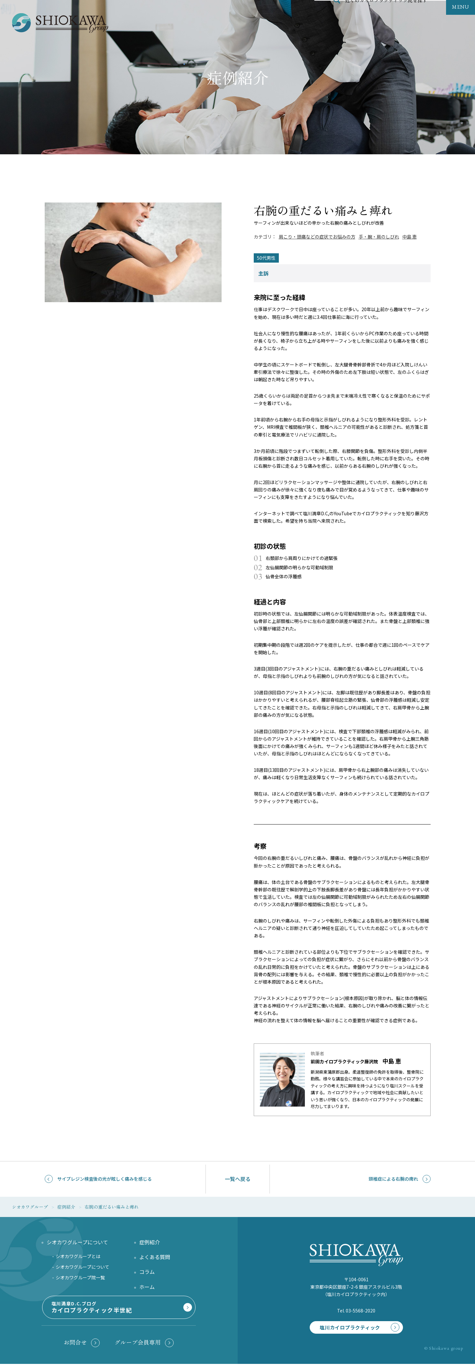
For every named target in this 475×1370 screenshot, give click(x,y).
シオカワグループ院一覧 (80, 1279)
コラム (147, 1274)
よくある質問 (154, 1259)
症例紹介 (149, 1244)
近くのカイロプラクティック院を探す (386, 14)
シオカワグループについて (82, 1269)
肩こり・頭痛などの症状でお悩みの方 (317, 236)
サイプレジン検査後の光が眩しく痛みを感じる (104, 1179)
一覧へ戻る (238, 1179)
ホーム (147, 1289)
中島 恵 (409, 236)
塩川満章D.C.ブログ (117, 1313)
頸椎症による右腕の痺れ (393, 1179)
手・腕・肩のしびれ (379, 236)
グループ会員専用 (137, 1346)
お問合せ (75, 1346)
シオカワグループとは (78, 1258)
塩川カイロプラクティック (345, 1325)
